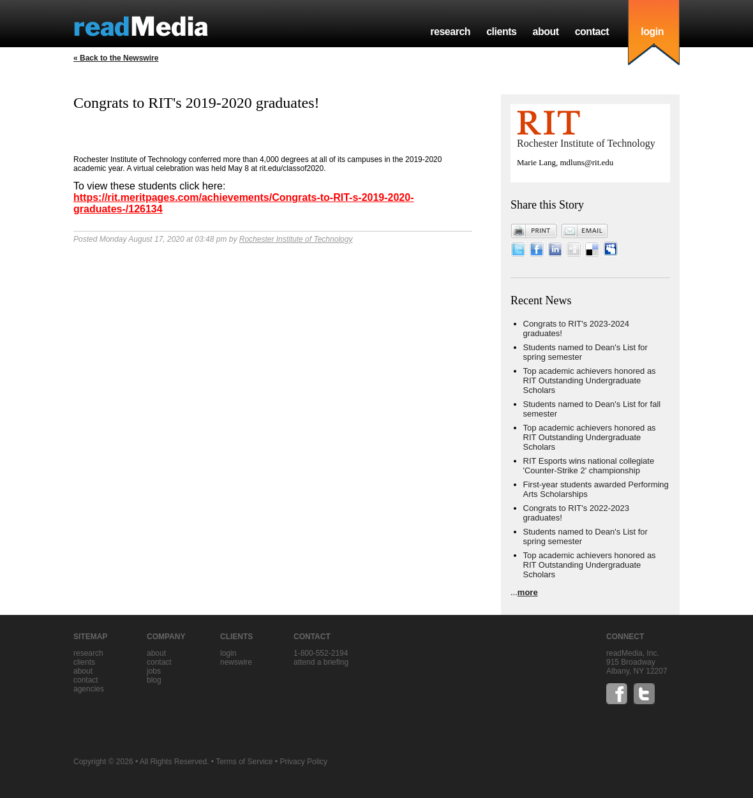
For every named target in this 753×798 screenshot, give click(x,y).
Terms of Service (244, 761)
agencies (88, 688)
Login (228, 653)
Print (534, 231)
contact (592, 31)
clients (501, 31)
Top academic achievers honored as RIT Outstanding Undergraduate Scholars (589, 380)
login (652, 31)
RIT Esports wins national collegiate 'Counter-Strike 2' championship (589, 465)
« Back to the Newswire (115, 58)
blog (154, 680)
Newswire (236, 662)
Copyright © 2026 (103, 761)
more (528, 592)
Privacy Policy (303, 761)
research (450, 31)
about (545, 31)
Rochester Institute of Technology (296, 239)
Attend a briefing (321, 662)
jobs (154, 671)
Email (584, 231)
